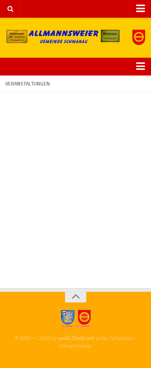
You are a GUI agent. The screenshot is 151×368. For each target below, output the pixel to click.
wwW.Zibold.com (76, 338)
